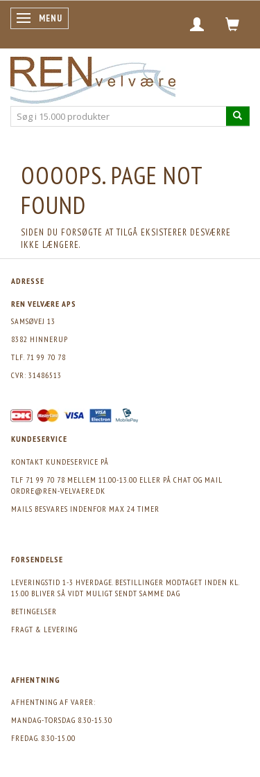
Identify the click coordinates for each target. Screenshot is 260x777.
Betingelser (34, 611)
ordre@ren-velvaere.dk (58, 490)
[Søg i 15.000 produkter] (238, 116)
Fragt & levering (44, 629)
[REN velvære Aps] (92, 77)
